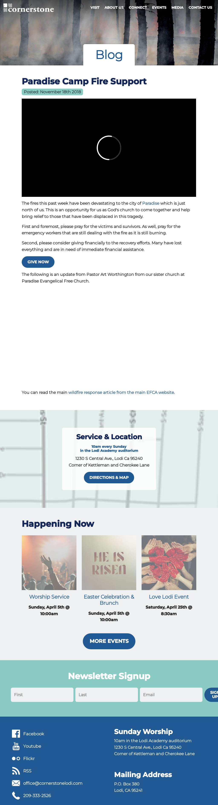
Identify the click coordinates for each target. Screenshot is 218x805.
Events (159, 8)
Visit (94, 8)
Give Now (38, 262)
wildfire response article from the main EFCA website (121, 392)
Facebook (33, 733)
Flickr (29, 758)
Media (177, 8)
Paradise (150, 203)
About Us (114, 8)
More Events (109, 641)
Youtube (32, 746)
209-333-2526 (37, 795)
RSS (27, 770)
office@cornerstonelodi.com (52, 783)
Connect (138, 8)
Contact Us (200, 8)
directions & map (109, 477)
